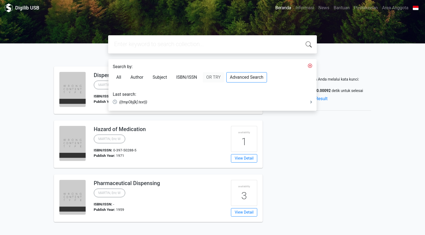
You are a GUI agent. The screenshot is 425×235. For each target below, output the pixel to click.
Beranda (283, 7)
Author (136, 77)
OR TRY (213, 77)
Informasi (305, 7)
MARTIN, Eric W (109, 139)
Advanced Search (246, 77)
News (323, 7)
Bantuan (342, 7)
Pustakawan (366, 7)
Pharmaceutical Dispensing (127, 183)
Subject (160, 77)
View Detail (244, 158)
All (118, 77)
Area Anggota (395, 7)
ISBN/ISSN (186, 77)
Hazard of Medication (120, 129)
